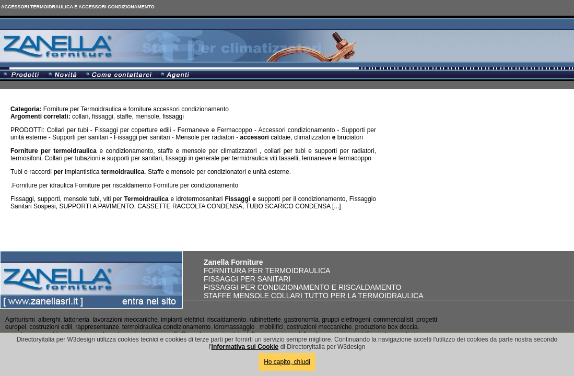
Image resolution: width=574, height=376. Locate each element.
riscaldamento (227, 319)
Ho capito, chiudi (287, 362)
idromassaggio (234, 327)
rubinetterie (265, 319)
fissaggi (102, 116)
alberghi (49, 319)
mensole (147, 116)
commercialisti (393, 319)
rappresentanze (97, 327)
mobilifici (272, 327)
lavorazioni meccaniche (125, 319)
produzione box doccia (386, 327)
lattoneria (76, 319)
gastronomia (301, 319)
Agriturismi (20, 319)
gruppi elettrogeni (346, 319)
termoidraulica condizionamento (166, 327)
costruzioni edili (50, 327)
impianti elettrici (182, 319)
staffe (124, 116)
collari (80, 116)
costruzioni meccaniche (319, 327)
